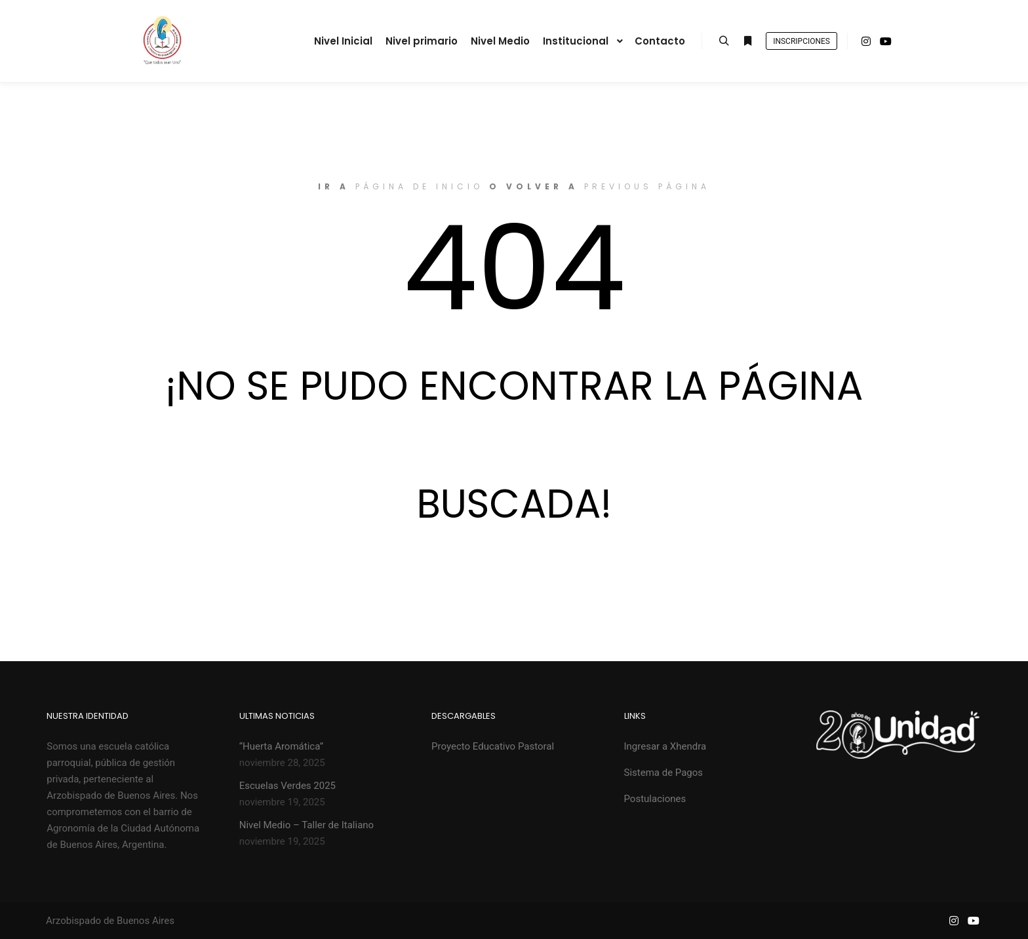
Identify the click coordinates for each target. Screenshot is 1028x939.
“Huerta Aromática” (281, 746)
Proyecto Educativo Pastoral (492, 746)
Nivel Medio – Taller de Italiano (306, 825)
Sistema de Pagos (663, 772)
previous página (647, 186)
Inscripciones (801, 41)
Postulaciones (655, 799)
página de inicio (419, 186)
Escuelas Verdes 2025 (287, 786)
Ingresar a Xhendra (665, 746)
